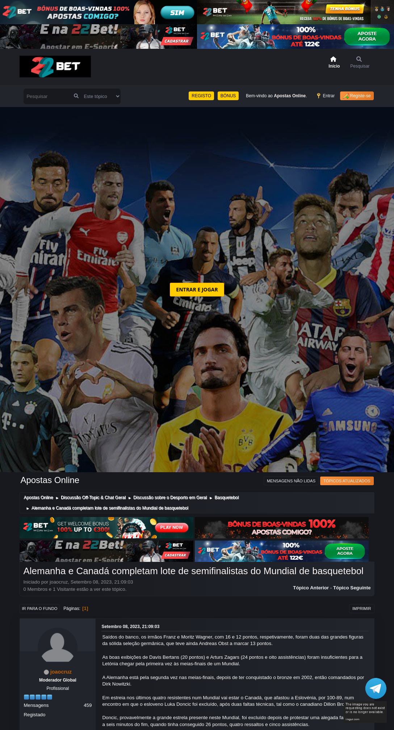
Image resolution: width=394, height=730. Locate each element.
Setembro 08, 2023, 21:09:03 (130, 626)
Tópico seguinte (352, 587)
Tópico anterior (311, 587)
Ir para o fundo (39, 608)
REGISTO (201, 95)
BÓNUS (228, 95)
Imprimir (361, 608)
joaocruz (61, 672)
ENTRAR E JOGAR (197, 289)
